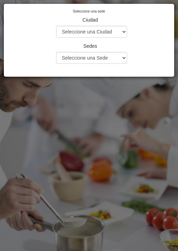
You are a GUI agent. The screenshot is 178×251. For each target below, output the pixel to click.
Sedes (90, 46)
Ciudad (90, 20)
